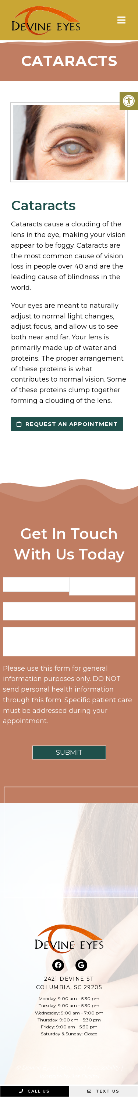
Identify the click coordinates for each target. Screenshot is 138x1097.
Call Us (34, 1091)
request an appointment (67, 423)
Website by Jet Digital (69, 1076)
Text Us (103, 1091)
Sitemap (70, 1067)
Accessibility (103, 1067)
